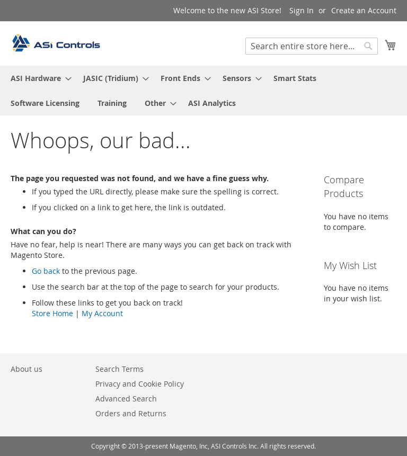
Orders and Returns (130, 413)
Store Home (52, 313)
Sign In (301, 10)
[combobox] (311, 46)
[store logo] (56, 42)
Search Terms (119, 369)
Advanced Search (126, 399)
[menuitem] (38, 78)
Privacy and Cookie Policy (139, 384)
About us (26, 369)
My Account (102, 313)
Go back (46, 271)
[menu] (203, 90)
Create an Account (363, 10)
